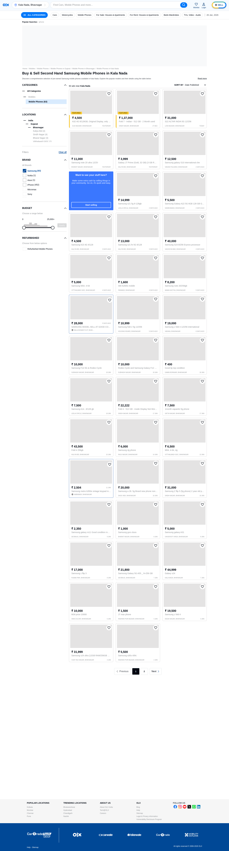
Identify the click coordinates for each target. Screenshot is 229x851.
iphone (41, 22)
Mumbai (30, 810)
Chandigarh (67, 813)
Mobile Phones (43, 69)
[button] (45, 5)
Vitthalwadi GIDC (42, 141)
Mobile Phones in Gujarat (60, 69)
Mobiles (32, 69)
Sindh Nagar (40, 134)
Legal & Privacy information (147, 816)
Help (138, 810)
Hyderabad (67, 810)
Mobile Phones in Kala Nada (108, 69)
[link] (156, 671)
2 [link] (144, 671)
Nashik (66, 816)
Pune (29, 816)
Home (24, 69)
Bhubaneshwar (69, 807)
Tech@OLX (104, 810)
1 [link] (135, 671)
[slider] (24, 227)
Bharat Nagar (40, 138)
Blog (138, 807)
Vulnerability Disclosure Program (149, 819)
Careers (103, 813)
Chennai (30, 813)
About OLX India (106, 807)
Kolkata (30, 807)
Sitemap (139, 813)
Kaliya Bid (39, 131)
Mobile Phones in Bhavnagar (83, 69)
